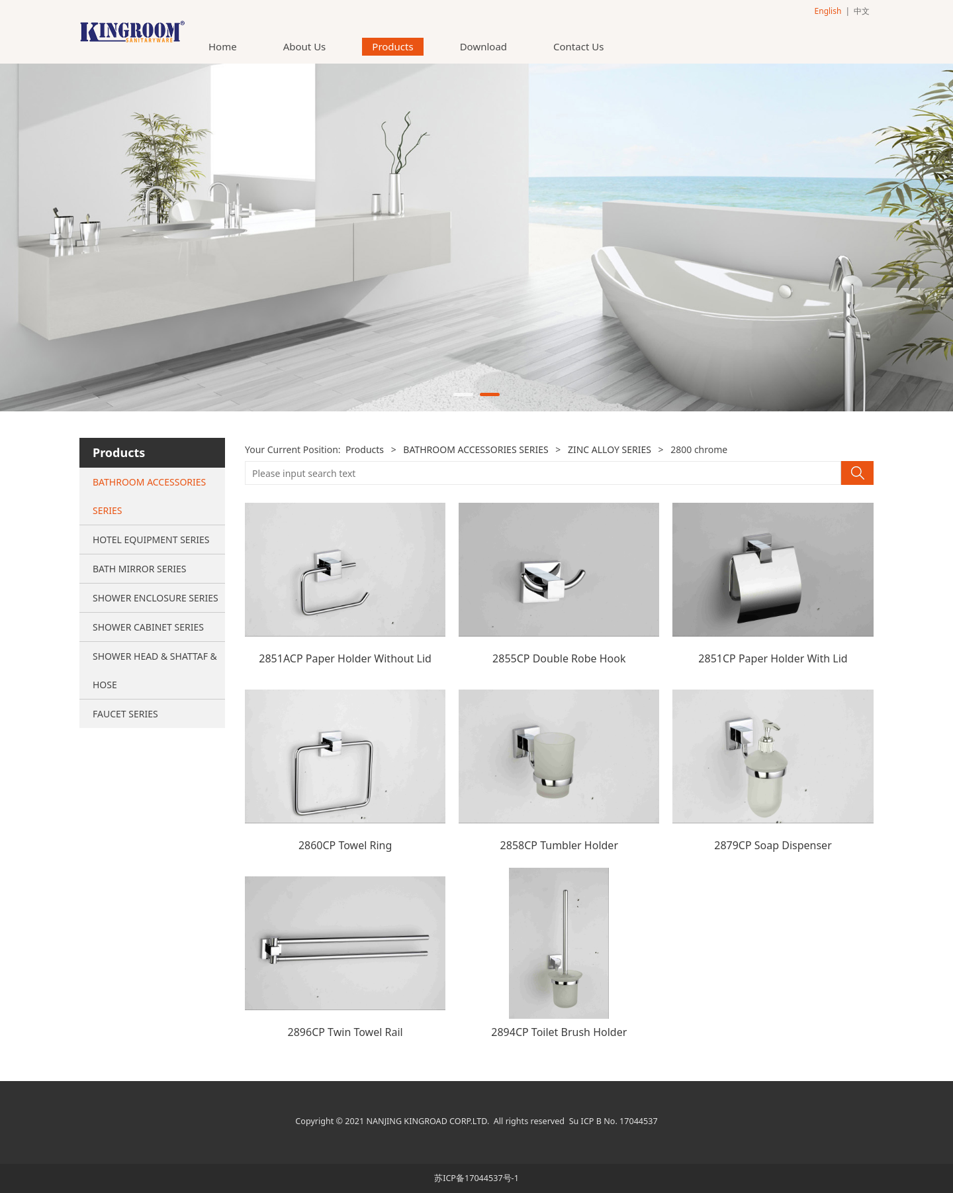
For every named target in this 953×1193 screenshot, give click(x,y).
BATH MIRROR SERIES (139, 568)
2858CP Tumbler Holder (559, 845)
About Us (304, 46)
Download (483, 46)
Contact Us (578, 46)
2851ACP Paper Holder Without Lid (345, 658)
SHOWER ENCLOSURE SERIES (155, 598)
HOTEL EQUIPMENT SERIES (151, 539)
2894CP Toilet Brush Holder (559, 1032)
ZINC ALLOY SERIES (609, 449)
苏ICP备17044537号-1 (476, 1178)
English (828, 11)
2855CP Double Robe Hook (558, 658)
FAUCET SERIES (125, 713)
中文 (862, 11)
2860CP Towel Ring (345, 845)
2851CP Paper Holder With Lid (772, 658)
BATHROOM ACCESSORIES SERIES (149, 496)
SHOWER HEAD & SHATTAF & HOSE (155, 670)
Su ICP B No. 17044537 (613, 1121)
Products (392, 46)
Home (222, 46)
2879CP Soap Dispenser (773, 845)
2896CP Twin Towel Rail (345, 1032)
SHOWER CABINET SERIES (148, 627)
